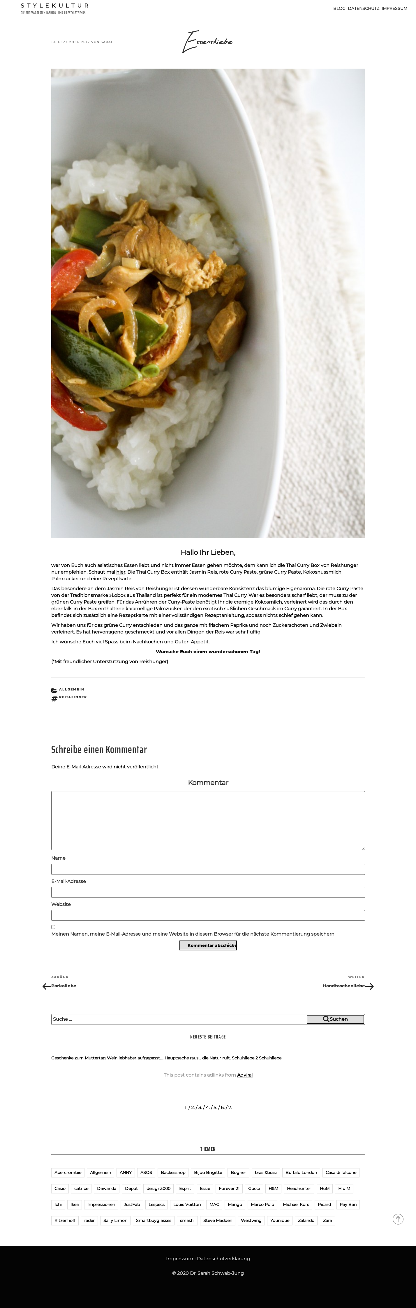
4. (208, 1107)
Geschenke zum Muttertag (78, 1058)
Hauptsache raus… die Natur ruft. (198, 1058)
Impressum (394, 8)
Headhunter (299, 1188)
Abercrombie (67, 1172)
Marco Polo (262, 1204)
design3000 (158, 1188)
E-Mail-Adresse (68, 881)
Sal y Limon (115, 1220)
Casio (60, 1188)
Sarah (107, 42)
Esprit (185, 1188)
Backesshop (173, 1172)
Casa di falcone (341, 1172)
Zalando (306, 1220)
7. (230, 1107)
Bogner (238, 1172)
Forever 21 (229, 1188)
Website (61, 904)
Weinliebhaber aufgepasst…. (135, 1058)
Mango (235, 1204)
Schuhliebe (270, 1058)
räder (89, 1220)
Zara (327, 1220)
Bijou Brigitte (208, 1172)
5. (215, 1107)
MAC (214, 1204)
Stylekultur (56, 5)
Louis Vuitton (187, 1204)
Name (58, 858)
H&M (273, 1188)
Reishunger (73, 697)
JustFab (132, 1204)
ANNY (126, 1172)
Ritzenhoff (64, 1220)
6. (223, 1107)
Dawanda (106, 1188)
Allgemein (71, 689)
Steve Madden (217, 1220)
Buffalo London (301, 1172)
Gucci (254, 1188)
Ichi (58, 1204)
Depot (131, 1188)
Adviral (245, 1075)
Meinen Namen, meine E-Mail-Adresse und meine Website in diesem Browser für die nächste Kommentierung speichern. (193, 934)
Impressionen (101, 1204)
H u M (344, 1188)
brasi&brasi (266, 1172)
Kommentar (208, 782)
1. (186, 1107)
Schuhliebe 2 (245, 1058)
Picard (324, 1204)
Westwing (251, 1220)
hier (120, 572)
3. (200, 1107)
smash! (187, 1220)
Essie (205, 1188)
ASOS (146, 1172)
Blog (339, 8)
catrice (81, 1188)
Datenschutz (363, 8)
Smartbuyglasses (153, 1220)
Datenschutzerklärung (223, 1258)
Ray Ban (348, 1204)
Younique (279, 1220)
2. (193, 1107)
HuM (324, 1188)
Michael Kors (296, 1204)
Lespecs (157, 1204)
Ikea (74, 1204)
